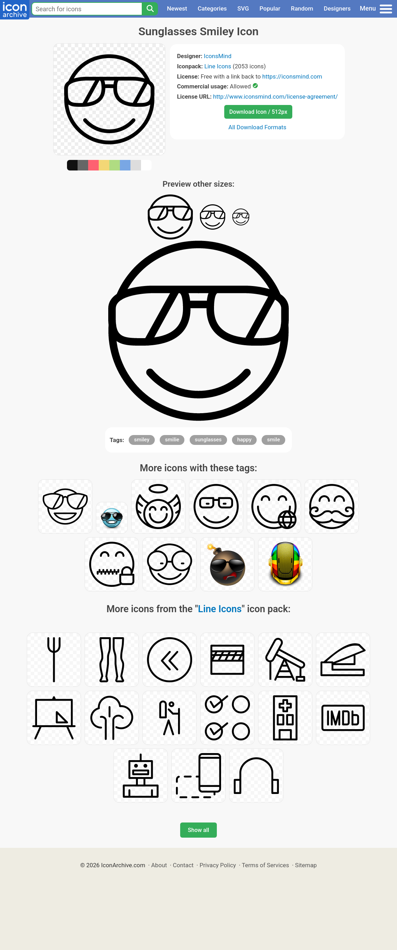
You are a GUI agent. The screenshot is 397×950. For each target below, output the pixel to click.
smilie (172, 439)
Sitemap (306, 865)
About (159, 865)
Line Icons (217, 66)
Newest (177, 8)
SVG (243, 8)
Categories (212, 8)
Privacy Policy (218, 865)
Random (302, 8)
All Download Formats (257, 127)
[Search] (150, 8)
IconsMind (217, 56)
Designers (337, 8)
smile (273, 439)
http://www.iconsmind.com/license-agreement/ (275, 96)
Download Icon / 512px (258, 111)
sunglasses (208, 439)
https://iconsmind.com (292, 76)
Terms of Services (265, 865)
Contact (183, 865)
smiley (141, 439)
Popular (269, 8)
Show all (198, 830)
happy (244, 439)
